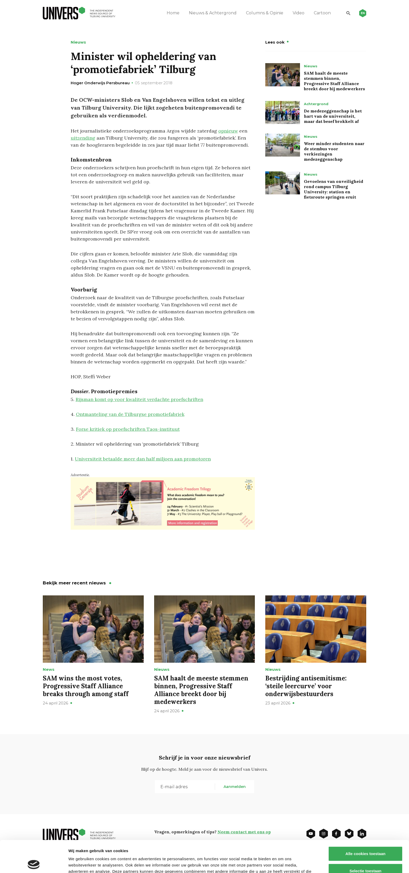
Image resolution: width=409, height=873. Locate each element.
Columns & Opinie (264, 12)
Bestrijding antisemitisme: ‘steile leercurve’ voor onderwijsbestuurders (306, 686)
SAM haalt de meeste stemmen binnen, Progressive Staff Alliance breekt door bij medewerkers (334, 80)
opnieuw (228, 131)
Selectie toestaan (366, 839)
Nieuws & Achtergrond (213, 12)
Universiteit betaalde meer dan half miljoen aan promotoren (143, 459)
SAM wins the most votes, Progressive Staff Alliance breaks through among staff (86, 686)
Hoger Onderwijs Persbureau (100, 82)
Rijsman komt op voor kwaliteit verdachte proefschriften (139, 399)
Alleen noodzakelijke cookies (365, 856)
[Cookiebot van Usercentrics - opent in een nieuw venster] (34, 863)
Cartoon (322, 12)
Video (298, 12)
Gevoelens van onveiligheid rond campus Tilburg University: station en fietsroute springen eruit (333, 189)
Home (173, 12)
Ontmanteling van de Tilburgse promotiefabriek (130, 414)
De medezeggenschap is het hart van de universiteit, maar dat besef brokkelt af (333, 116)
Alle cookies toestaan (365, 822)
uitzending (83, 138)
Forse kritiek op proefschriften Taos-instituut (128, 429)
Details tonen (281, 862)
